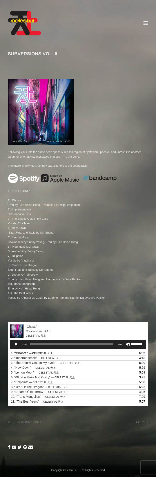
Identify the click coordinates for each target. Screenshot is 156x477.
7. (32, 382)
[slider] (71, 344)
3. (45, 363)
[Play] (16, 344)
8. (39, 387)
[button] (145, 23)
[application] (78, 344)
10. (38, 396)
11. (37, 401)
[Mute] (128, 344)
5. (35, 372)
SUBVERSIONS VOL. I (24, 422)
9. (39, 392)
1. (32, 353)
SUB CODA (139, 422)
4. (33, 367)
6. (43, 377)
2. (36, 358)
